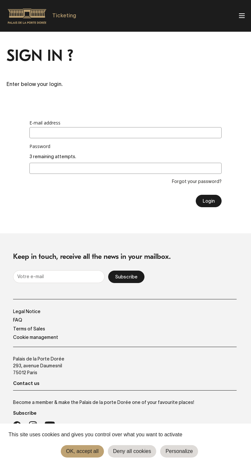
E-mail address (44, 123)
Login (209, 201)
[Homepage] (27, 16)
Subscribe (126, 276)
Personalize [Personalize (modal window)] (179, 451)
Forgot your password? (197, 181)
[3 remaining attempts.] (125, 168)
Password (39, 146)
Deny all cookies (132, 451)
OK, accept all (82, 451)
